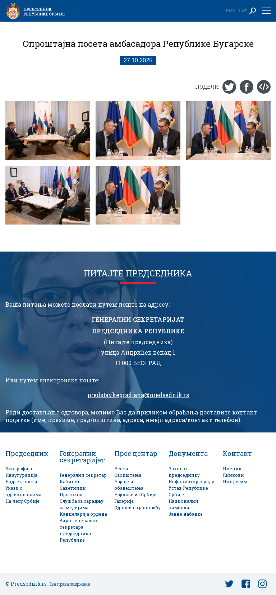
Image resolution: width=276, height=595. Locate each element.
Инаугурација (21, 475)
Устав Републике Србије (188, 491)
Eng (230, 10)
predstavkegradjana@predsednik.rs (138, 395)
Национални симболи (183, 504)
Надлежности (21, 482)
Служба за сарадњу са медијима (82, 504)
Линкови (233, 475)
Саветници (73, 488)
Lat (243, 10)
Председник (26, 453)
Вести (121, 469)
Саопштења (127, 475)
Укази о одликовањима (23, 491)
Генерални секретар (83, 475)
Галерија (124, 501)
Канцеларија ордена (83, 514)
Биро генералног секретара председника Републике (80, 530)
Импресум (235, 482)
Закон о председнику (184, 472)
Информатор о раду (191, 482)
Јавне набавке (186, 514)
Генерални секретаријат (82, 456)
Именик (232, 469)
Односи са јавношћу (137, 508)
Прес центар (135, 453)
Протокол (71, 495)
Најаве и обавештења (128, 485)
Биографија (18, 469)
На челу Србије (22, 501)
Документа (188, 453)
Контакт (237, 453)
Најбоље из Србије (135, 495)
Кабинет (70, 482)
